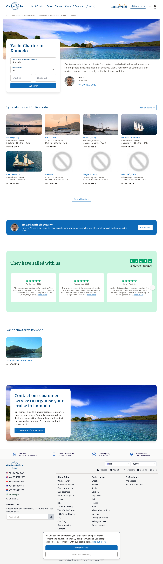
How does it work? (66, 484)
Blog (153, 470)
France (95, 502)
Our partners (63, 491)
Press (60, 499)
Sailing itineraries (100, 517)
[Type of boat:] (33, 69)
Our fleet (96, 514)
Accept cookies (81, 547)
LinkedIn (142, 470)
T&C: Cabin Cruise (65, 510)
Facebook (102, 470)
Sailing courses (99, 521)
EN (118, 463)
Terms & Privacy (65, 506)
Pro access (131, 480)
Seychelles (96, 495)
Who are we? (63, 480)
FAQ (59, 517)
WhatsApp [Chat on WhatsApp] (12, 494)
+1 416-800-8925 (15, 481)
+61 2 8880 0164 (15, 485)
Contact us (145, 227)
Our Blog (61, 521)
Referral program (65, 495)
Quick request (98, 525)
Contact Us (12, 498)
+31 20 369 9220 (15, 490)
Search (33, 85)
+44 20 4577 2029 (87, 84)
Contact (61, 528)
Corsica (95, 491)
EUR (144, 463)
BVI (93, 499)
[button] (37, 6)
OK (51, 516)
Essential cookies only (81, 554)
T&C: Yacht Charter (66, 514)
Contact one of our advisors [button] (29, 430)
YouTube (115, 470)
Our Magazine (64, 525)
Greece (95, 484)
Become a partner (134, 484)
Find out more (99, 541)
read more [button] (42, 294)
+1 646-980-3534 (15, 472)
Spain (94, 488)
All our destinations (101, 510)
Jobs (59, 502)
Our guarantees (65, 488)
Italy (94, 506)
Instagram (129, 470)
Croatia (95, 480)
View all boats (147, 107)
